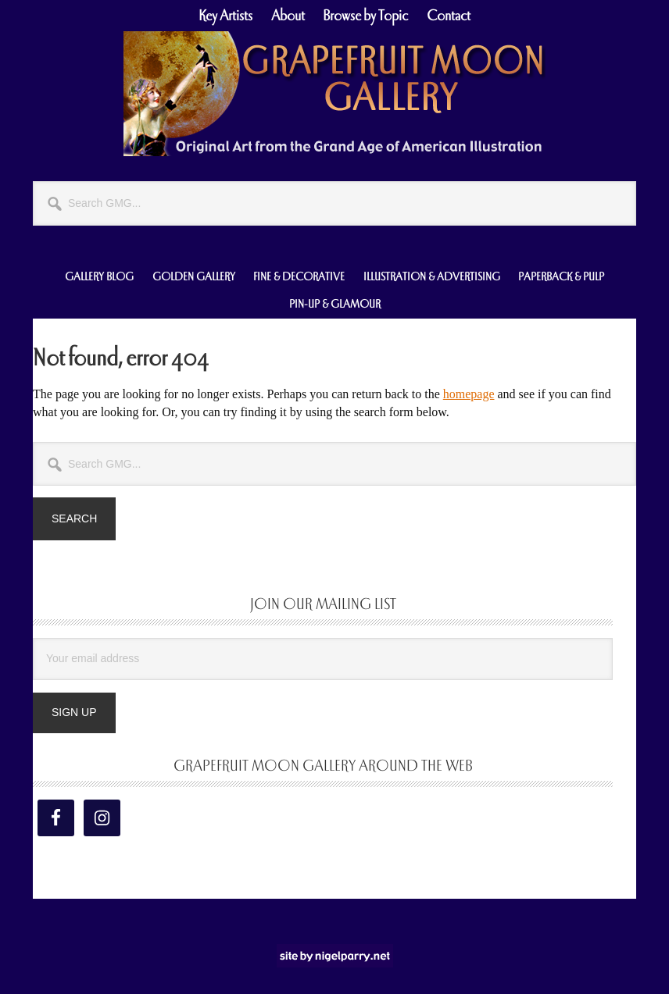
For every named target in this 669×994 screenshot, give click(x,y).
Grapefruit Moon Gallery (334, 93)
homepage (469, 394)
